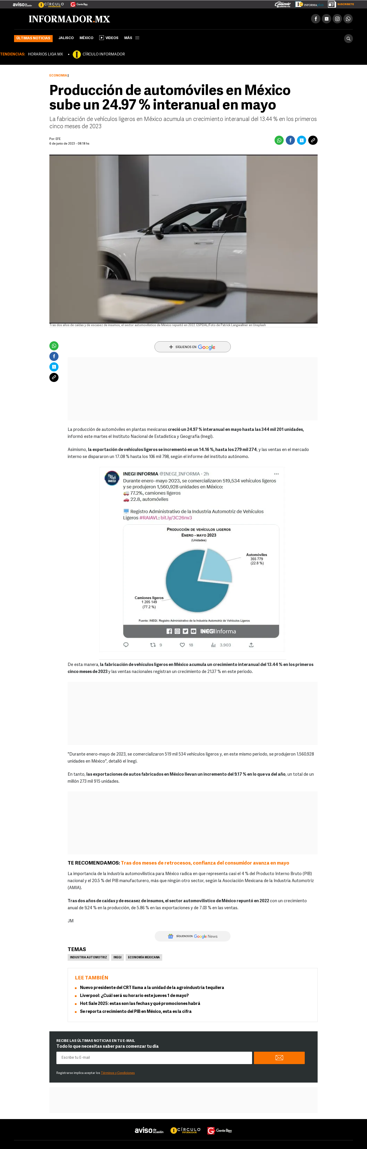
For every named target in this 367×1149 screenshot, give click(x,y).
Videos (108, 37)
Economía (58, 75)
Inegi (117, 957)
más (131, 38)
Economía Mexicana (144, 957)
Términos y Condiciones (118, 1073)
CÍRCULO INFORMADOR (104, 54)
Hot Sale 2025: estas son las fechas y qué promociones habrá (140, 1004)
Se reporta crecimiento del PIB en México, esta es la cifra (136, 1012)
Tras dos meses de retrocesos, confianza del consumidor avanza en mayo (205, 863)
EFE (58, 139)
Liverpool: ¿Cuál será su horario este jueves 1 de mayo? (134, 996)
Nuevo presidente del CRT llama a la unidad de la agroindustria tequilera (152, 988)
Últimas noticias (33, 38)
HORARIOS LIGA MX (45, 54)
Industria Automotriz (88, 957)
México (86, 38)
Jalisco (66, 38)
